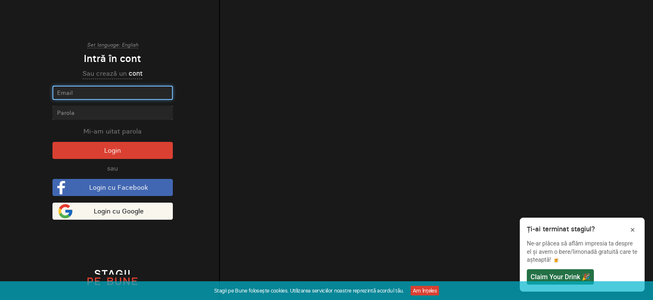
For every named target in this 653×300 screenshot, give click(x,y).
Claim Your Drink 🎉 (560, 277)
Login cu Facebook (118, 187)
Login (112, 150)
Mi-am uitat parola (112, 131)
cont (135, 73)
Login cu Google (119, 211)
